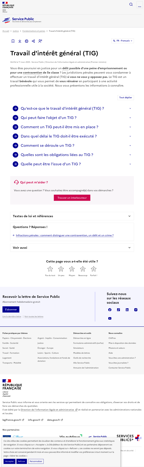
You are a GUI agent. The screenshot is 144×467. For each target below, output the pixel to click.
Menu (139, 7)
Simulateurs (78, 348)
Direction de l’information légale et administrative (49, 409)
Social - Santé (8, 348)
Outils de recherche (82, 358)
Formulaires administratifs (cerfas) (88, 343)
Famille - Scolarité (10, 343)
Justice (16, 31)
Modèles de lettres (81, 353)
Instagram (136, 310)
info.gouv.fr (35, 420)
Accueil (5, 31)
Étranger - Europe (45, 348)
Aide (111, 353)
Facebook (110, 310)
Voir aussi (20, 247)
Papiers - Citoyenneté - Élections (16, 338)
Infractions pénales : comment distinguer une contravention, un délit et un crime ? (65, 235)
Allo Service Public (81, 362)
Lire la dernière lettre (11, 316)
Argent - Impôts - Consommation (52, 338)
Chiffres (112, 338)
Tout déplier (125, 97)
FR (123, 41)
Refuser (21, 461)
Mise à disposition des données (122, 343)
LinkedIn (127, 310)
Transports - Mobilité (11, 362)
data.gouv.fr (55, 420)
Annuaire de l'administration (86, 367)
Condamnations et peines (33, 31)
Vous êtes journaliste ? (118, 362)
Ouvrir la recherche (131, 4)
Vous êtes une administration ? (122, 358)
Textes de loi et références (33, 216)
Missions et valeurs (117, 348)
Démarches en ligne (82, 338)
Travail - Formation (10, 353)
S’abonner (11, 309)
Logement (6, 358)
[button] (40, 41)
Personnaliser (36, 461)
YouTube (110, 318)
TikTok (118, 310)
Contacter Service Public (120, 367)
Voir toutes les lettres (33, 316)
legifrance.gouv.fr (13, 420)
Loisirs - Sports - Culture (48, 353)
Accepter (9, 461)
